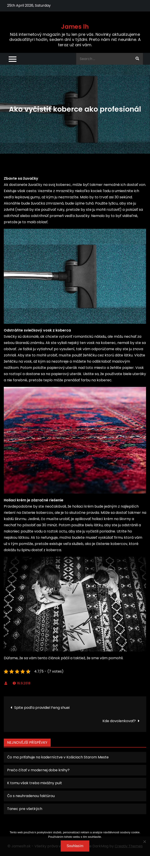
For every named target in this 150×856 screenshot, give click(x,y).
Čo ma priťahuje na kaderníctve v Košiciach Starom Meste (58, 757)
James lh (75, 27)
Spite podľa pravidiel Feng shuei (42, 707)
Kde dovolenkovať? (119, 720)
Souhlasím (75, 846)
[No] (144, 841)
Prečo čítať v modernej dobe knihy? (38, 770)
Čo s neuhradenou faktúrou (31, 795)
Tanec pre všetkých (24, 808)
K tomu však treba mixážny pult (34, 783)
